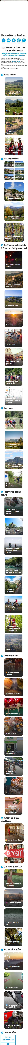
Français (6, 1)
